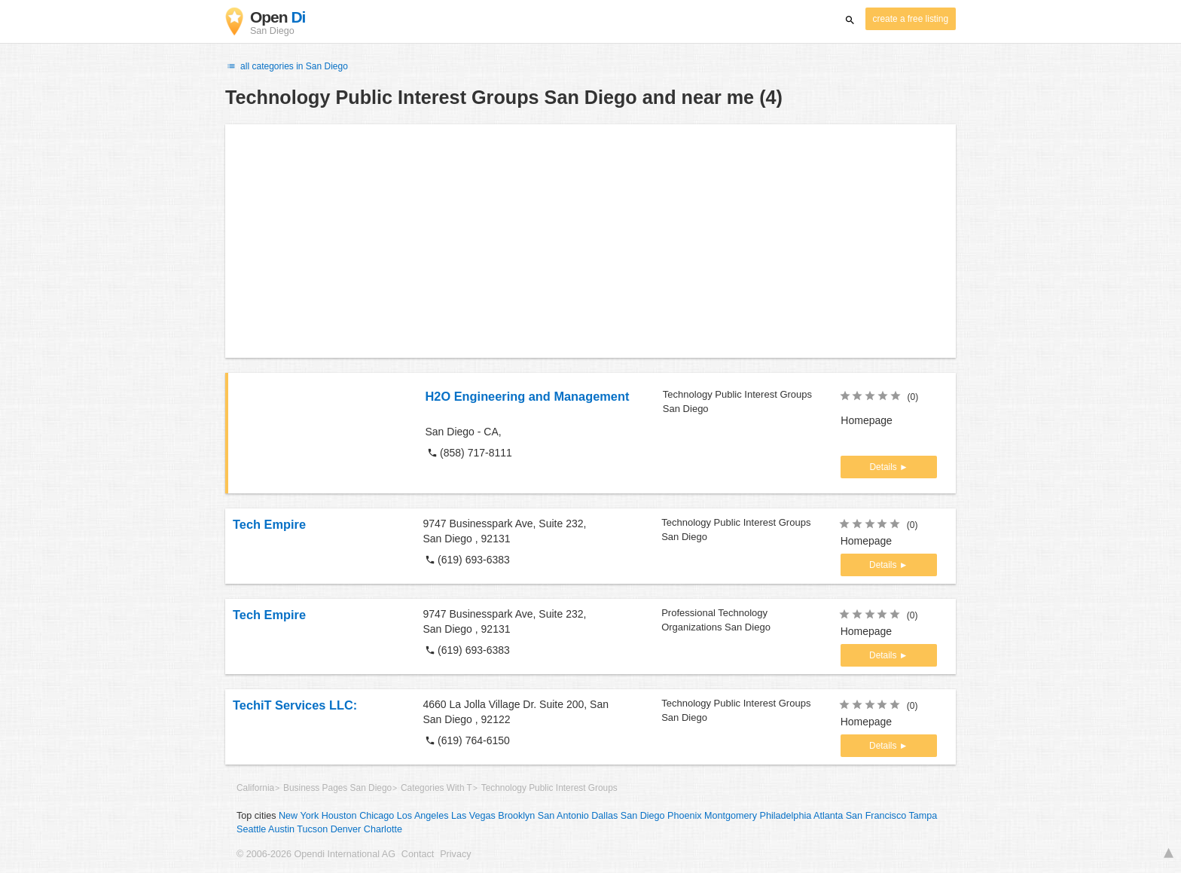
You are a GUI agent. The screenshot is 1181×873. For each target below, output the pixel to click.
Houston (339, 815)
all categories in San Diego (286, 66)
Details (884, 467)
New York (299, 815)
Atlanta (828, 815)
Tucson (312, 829)
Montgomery (730, 815)
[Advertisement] (590, 241)
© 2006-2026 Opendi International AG (316, 854)
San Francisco (876, 815)
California (255, 788)
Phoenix (684, 815)
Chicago (376, 815)
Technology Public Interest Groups (549, 788)
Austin (281, 829)
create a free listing (910, 19)
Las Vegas (473, 815)
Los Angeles (423, 815)
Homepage (867, 420)
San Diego (643, 815)
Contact (417, 854)
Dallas (604, 815)
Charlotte (383, 829)
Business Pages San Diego (337, 788)
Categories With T (436, 788)
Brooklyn (516, 815)
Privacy (455, 854)
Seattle (251, 829)
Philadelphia (786, 815)
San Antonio (563, 815)
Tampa (923, 815)
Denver (346, 829)
